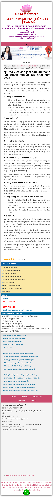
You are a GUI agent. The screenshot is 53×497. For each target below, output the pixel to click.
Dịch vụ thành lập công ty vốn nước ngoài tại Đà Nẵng (21, 390)
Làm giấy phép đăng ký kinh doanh (15, 335)
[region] (26, 53)
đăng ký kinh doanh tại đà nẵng (12, 487)
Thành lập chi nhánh (9, 273)
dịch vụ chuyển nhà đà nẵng (30, 490)
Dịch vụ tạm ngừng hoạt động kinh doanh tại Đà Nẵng (21, 356)
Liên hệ (33, 401)
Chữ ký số (6, 291)
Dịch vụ (13, 397)
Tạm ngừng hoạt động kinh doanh (14, 338)
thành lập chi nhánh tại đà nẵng (37, 482)
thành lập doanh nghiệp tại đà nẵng (13, 482)
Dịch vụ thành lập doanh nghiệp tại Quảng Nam (19, 353)
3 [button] (29, 62)
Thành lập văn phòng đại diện (12, 276)
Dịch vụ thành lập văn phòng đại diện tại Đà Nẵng (19, 384)
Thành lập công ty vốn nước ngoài (14, 279)
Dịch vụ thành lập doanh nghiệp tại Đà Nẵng (20, 475)
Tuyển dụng (21, 401)
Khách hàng (37, 397)
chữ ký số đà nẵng (31, 487)
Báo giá (25, 397)
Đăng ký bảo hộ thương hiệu (12, 285)
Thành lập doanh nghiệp (10, 267)
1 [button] (24, 62)
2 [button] (26, 62)
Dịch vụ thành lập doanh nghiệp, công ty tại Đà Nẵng (20, 375)
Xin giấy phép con (9, 282)
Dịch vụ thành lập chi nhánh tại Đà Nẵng (16, 381)
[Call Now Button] (26, 492)
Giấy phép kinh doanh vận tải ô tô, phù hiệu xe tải (19, 369)
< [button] (3, 52)
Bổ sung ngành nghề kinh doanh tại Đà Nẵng (18, 363)
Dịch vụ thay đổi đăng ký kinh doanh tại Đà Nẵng (19, 387)
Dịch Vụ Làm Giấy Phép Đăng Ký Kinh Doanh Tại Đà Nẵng (22, 378)
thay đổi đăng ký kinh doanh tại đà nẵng (37, 485)
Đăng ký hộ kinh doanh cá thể (12, 288)
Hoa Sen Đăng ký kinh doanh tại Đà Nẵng (26, 9)
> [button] (49, 52)
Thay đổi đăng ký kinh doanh (12, 270)
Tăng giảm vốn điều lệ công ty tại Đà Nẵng (17, 366)
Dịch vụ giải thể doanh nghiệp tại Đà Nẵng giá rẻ (19, 360)
